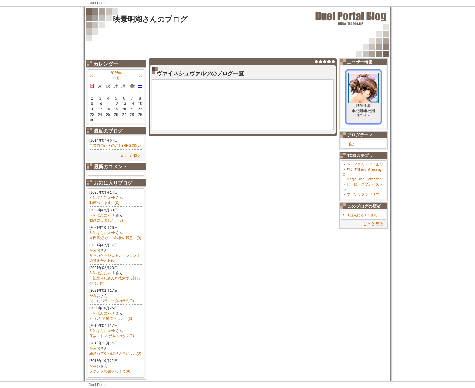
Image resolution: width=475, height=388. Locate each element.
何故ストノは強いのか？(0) (111, 336)
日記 (350, 144)
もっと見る (131, 156)
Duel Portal (97, 3)
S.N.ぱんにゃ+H (102, 198)
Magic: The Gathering (364, 179)
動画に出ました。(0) (106, 220)
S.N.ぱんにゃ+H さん (360, 215)
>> (141, 76)
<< (91, 76)
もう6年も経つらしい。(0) (110, 318)
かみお (94, 250)
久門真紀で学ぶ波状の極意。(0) (115, 238)
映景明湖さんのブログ (150, 19)
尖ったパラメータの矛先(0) (111, 301)
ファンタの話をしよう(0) (109, 371)
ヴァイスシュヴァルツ (365, 165)
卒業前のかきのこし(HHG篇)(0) (115, 145)
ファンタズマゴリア (363, 194)
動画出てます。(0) (104, 203)
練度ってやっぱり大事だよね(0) (115, 353)
